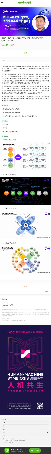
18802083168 (8, 439)
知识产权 (11, 442)
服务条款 (5, 442)
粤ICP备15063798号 (7, 440)
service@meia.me (21, 439)
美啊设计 (12, 305)
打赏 (25, 286)
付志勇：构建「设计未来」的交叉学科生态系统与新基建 (22, 38)
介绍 (3, 60)
